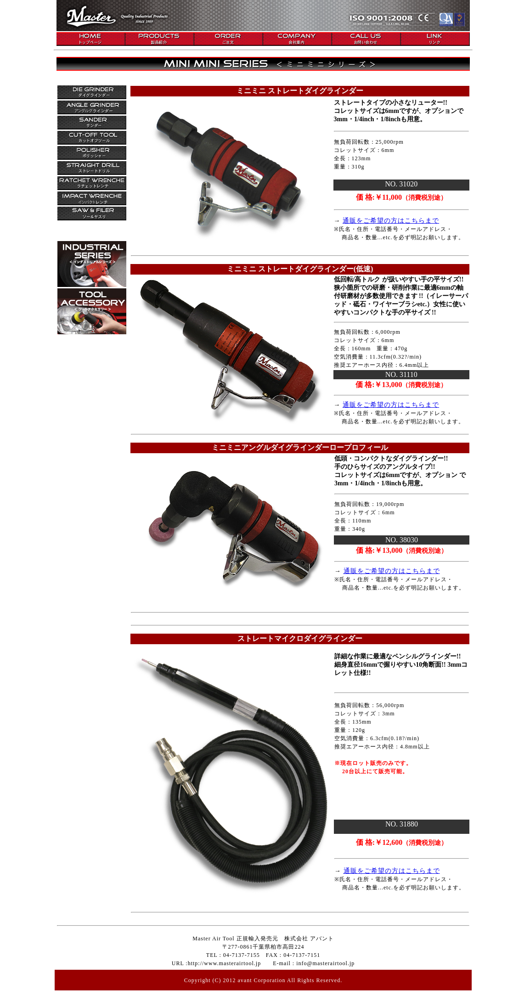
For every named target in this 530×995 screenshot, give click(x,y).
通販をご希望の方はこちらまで (391, 220)
